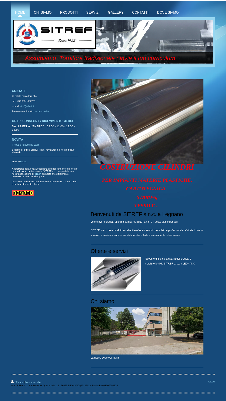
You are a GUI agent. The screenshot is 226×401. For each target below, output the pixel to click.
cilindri (37, 174)
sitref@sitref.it (26, 106)
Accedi (211, 381)
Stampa (17, 382)
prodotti (184, 258)
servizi (149, 263)
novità (23, 161)
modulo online (42, 111)
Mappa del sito (33, 382)
